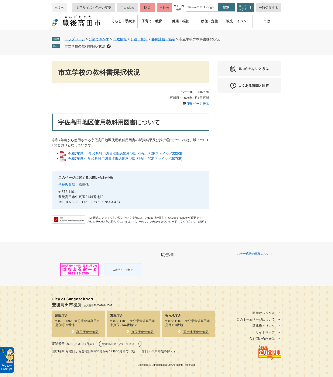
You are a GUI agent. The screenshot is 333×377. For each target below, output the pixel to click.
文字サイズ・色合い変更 (93, 7)
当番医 (164, 7)
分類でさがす (99, 39)
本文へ (59, 7)
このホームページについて (256, 319)
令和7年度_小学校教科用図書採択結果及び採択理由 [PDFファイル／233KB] (125, 153)
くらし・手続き (123, 21)
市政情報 (120, 39)
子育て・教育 (152, 21)
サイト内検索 (179, 7)
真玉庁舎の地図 (142, 332)
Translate (127, 7)
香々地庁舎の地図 (196, 332)
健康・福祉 (180, 21)
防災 (147, 7)
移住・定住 (209, 21)
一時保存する (268, 7)
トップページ (75, 39)
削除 (109, 46)
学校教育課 (66, 184)
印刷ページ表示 (198, 103)
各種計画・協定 (163, 39)
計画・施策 (139, 39)
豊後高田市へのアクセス (118, 344)
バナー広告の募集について (255, 253)
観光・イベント (238, 21)
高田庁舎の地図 (87, 332)
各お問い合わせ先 (262, 338)
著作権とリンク (264, 326)
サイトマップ (265, 332)
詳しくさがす (243, 8)
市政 (266, 21)
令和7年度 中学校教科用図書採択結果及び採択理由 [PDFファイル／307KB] (125, 158)
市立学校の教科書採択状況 (85, 46)
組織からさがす (264, 313)
